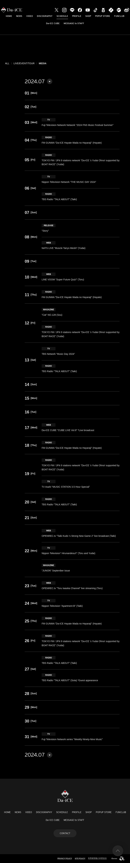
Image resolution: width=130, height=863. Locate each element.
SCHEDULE (62, 16)
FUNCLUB (119, 16)
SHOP (88, 16)
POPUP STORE (102, 16)
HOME (9, 16)
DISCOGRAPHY (44, 16)
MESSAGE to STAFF (74, 23)
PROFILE (76, 16)
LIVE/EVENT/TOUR (24, 63)
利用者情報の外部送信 (97, 858)
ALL (7, 63)
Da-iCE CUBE (53, 23)
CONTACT (65, 833)
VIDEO (29, 16)
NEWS (19, 16)
